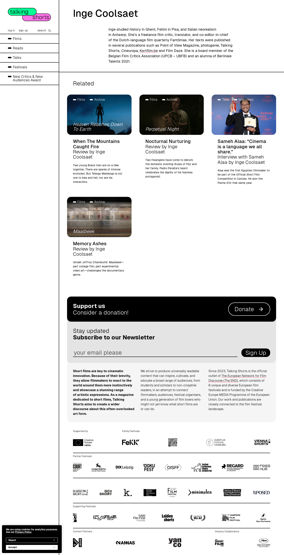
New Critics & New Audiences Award (28, 78)
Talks (17, 57)
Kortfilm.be (149, 51)
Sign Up (255, 352)
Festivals (20, 67)
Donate (249, 309)
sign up (23, 30)
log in (11, 30)
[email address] (155, 352)
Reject (31, 540)
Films (17, 39)
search (44, 30)
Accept (31, 547)
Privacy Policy (23, 532)
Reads (18, 48)
